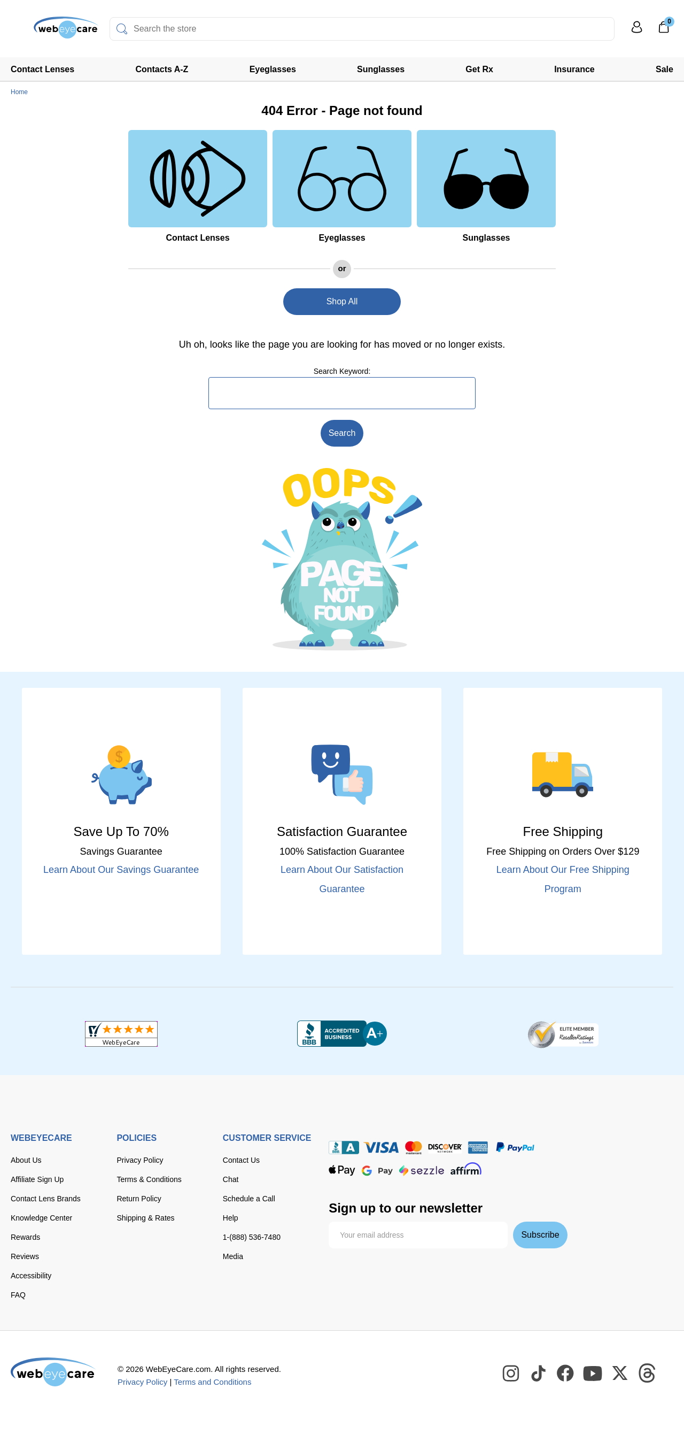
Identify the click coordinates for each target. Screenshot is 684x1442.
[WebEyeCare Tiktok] (538, 1373)
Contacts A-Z (161, 69)
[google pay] (377, 1170)
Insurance (574, 69)
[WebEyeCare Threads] (647, 1373)
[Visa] (381, 1147)
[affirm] (465, 1168)
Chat (231, 1179)
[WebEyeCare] (53, 1371)
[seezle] (421, 1170)
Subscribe (540, 1234)
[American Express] (478, 1147)
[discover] (445, 1147)
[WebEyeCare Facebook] (566, 1373)
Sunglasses (381, 69)
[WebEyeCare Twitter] (620, 1373)
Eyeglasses (273, 69)
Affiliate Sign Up (37, 1179)
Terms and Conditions (212, 1381)
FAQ (18, 1295)
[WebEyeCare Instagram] (511, 1373)
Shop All (342, 301)
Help (230, 1218)
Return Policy (138, 1198)
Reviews (25, 1256)
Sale (664, 69)
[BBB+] (342, 1034)
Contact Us (241, 1160)
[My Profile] (637, 32)
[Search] (122, 29)
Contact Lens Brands (46, 1198)
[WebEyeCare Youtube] (593, 1373)
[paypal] (515, 1147)
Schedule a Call (249, 1198)
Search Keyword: (342, 371)
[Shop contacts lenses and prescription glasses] (44, 32)
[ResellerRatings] (562, 1033)
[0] (663, 30)
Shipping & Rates (145, 1218)
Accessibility (31, 1275)
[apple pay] (342, 1170)
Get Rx (479, 69)
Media (233, 1256)
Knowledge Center (41, 1218)
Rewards (25, 1237)
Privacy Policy (139, 1160)
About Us (26, 1160)
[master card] (413, 1147)
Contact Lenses (42, 69)
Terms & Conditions (148, 1179)
